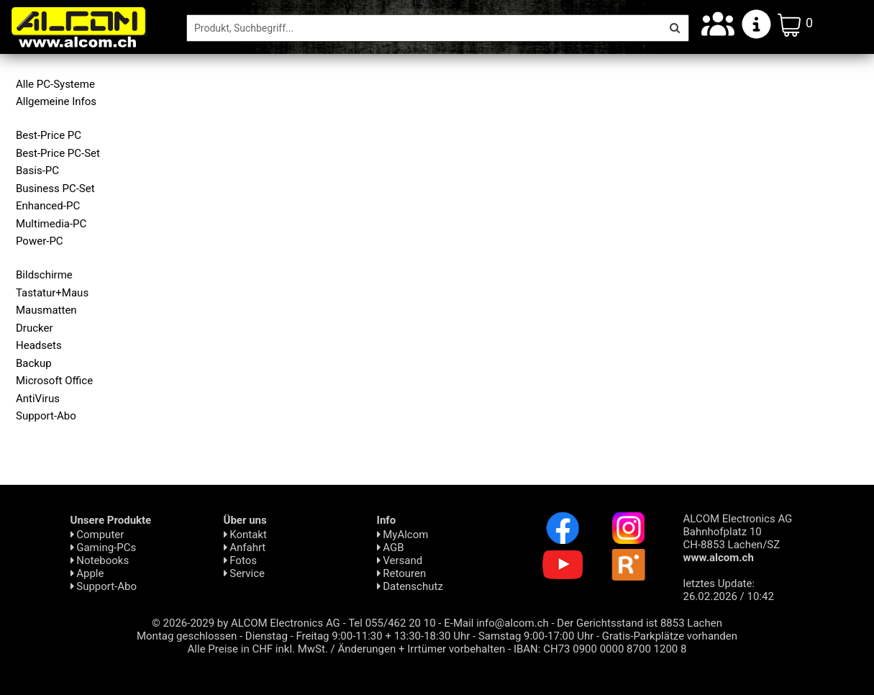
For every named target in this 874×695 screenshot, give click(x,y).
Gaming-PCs (103, 547)
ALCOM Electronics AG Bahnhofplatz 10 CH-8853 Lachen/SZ (738, 538)
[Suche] (424, 28)
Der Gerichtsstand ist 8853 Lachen (639, 623)
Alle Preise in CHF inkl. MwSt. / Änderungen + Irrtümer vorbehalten (347, 648)
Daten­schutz (410, 586)
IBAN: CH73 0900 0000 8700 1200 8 (600, 648)
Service (244, 573)
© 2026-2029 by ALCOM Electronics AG (246, 623)
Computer (97, 534)
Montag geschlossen (187, 636)
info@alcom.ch (512, 623)
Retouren (402, 573)
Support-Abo (103, 586)
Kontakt (245, 534)
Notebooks (99, 560)
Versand (400, 560)
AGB (390, 547)
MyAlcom (403, 534)
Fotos (240, 560)
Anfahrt (245, 547)
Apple (87, 573)
